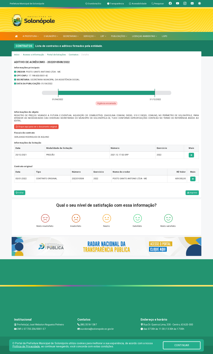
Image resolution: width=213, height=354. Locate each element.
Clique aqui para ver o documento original (36, 127)
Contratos (73, 54)
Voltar (20, 193)
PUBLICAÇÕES (119, 36)
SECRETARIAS (71, 36)
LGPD (164, 36)
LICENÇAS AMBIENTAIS (144, 36)
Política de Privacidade (26, 346)
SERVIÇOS (90, 36)
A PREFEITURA (31, 36)
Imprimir (192, 193)
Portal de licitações (56, 54)
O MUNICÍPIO (51, 36)
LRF (103, 36)
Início (16, 54)
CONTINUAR (181, 345)
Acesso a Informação (33, 54)
